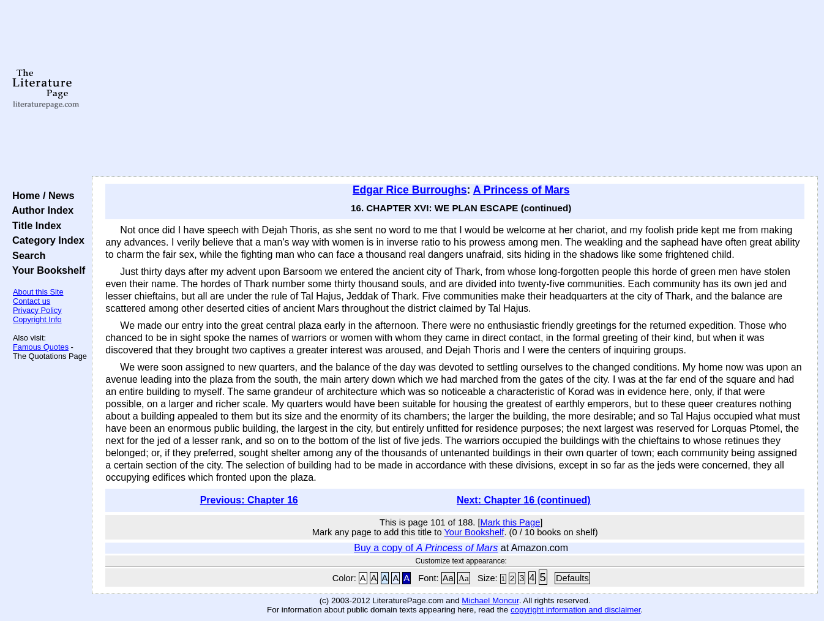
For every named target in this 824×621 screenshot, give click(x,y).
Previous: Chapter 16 (249, 500)
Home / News (41, 195)
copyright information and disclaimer (576, 609)
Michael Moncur (490, 600)
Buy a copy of (426, 548)
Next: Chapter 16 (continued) (524, 500)
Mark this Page (511, 522)
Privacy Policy (37, 310)
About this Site (38, 291)
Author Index (40, 210)
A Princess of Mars (521, 190)
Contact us (31, 301)
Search (26, 255)
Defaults (572, 578)
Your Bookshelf (46, 270)
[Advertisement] (455, 89)
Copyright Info (37, 319)
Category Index (45, 240)
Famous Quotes (41, 347)
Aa (448, 578)
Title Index (34, 225)
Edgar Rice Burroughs (410, 190)
